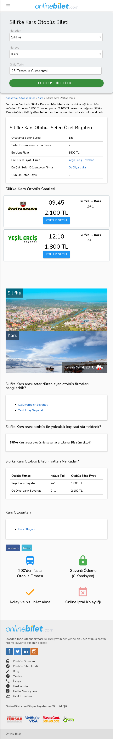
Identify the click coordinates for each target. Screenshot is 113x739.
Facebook (13, 548)
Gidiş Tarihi (17, 65)
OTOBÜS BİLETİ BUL (56, 83)
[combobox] (56, 37)
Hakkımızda (20, 686)
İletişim (17, 681)
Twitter (27, 548)
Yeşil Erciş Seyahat (81, 160)
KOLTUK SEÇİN (56, 220)
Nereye (14, 48)
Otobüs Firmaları (24, 661)
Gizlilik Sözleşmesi (25, 691)
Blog (16, 671)
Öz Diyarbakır (77, 167)
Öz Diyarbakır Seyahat (32, 405)
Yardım (17, 676)
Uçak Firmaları (22, 696)
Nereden (15, 31)
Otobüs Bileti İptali (25, 666)
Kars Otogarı (26, 529)
